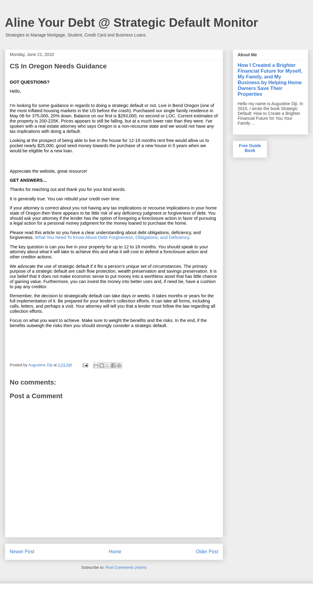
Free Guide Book (250, 148)
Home (115, 551)
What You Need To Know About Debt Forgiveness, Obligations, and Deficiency (112, 237)
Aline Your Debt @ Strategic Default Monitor (131, 22)
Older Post (207, 551)
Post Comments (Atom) (125, 567)
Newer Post (22, 551)
